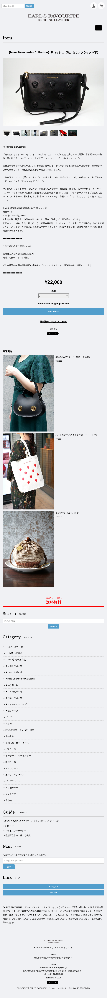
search (29, 6)
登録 (9, 866)
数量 (53, 291)
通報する (53, 329)
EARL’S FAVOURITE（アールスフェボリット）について (32, 821)
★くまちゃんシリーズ (16, 704)
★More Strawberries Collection (20, 679)
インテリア (10, 794)
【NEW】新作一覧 (14, 647)
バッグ (8, 717)
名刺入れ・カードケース (17, 743)
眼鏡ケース (10, 762)
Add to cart (53, 311)
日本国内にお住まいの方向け (53, 321)
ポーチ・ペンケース (15, 775)
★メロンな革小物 (13, 666)
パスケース (10, 749)
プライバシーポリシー (15, 830)
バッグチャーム (12, 781)
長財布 (8, 723)
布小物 (8, 800)
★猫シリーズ (11, 711)
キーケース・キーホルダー (18, 755)
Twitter (53, 892)
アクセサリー (11, 787)
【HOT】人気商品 (14, 653)
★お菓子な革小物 (13, 698)
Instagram (53, 886)
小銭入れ (9, 736)
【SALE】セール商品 (15, 659)
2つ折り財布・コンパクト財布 (19, 730)
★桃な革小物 (11, 685)
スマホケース (11, 768)
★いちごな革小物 (13, 672)
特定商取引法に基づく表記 (18, 835)
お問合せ (9, 826)
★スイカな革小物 (13, 691)
